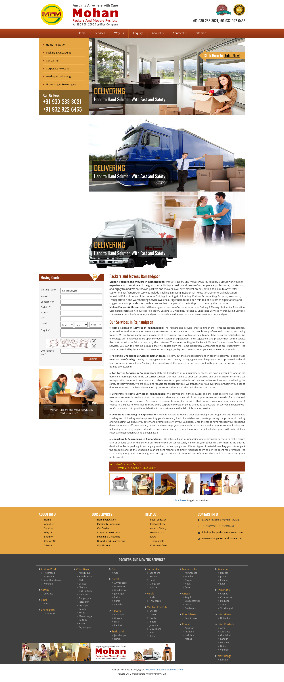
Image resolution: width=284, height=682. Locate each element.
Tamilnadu (224, 590)
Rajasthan (223, 569)
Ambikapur (84, 572)
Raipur (82, 623)
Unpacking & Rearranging (61, 84)
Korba (82, 612)
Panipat (118, 625)
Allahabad (225, 631)
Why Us (119, 33)
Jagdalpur (84, 601)
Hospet (153, 576)
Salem (223, 604)
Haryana (117, 610)
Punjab (186, 624)
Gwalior (153, 618)
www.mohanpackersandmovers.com (222, 538)
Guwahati (48, 593)
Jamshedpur (120, 635)
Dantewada (85, 594)
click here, (177, 500)
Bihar (44, 600)
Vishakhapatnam (52, 580)
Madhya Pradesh (157, 607)
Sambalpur (190, 608)
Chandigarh (48, 609)
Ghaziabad (225, 635)
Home (81, 33)
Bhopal (153, 610)
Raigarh (83, 619)
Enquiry (138, 33)
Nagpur (189, 580)
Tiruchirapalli (226, 608)
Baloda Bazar (85, 576)
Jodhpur (224, 580)
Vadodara (119, 604)
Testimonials (157, 541)
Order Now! (232, 55)
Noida (223, 646)
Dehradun (225, 618)
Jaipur (223, 576)
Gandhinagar (121, 590)
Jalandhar (190, 631)
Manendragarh (86, 616)
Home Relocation (56, 44)
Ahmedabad (120, 582)
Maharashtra (189, 569)
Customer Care (158, 545)
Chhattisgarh (83, 569)
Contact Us (180, 33)
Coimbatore (226, 597)
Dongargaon (85, 598)
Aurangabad (191, 572)
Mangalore (155, 583)
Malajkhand (155, 628)
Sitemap (201, 33)
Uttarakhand (225, 614)
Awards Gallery (158, 528)
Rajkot (117, 597)
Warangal (48, 583)
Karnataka (153, 569)
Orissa (186, 593)
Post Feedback (158, 519)
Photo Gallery (157, 524)
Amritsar (189, 628)
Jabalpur (154, 625)
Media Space (157, 532)
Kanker (82, 609)
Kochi (152, 597)
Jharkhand (118, 631)
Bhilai (82, 580)
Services (100, 33)
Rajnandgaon (85, 627)
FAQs (153, 536)
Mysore (153, 587)
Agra (222, 628)
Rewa (152, 632)
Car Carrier (52, 60)
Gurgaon (118, 618)
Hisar (117, 621)
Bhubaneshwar (192, 600)
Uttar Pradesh (226, 624)
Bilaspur (83, 583)
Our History (103, 545)
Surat (117, 600)
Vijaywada (49, 576)
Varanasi (224, 649)
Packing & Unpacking (58, 52)
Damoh (153, 614)
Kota (222, 583)
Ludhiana (189, 635)
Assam (45, 590)
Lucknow (224, 642)
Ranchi (117, 638)
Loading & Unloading (58, 76)
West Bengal (225, 656)
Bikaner (224, 572)
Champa (83, 587)
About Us (158, 33)
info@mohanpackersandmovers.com (222, 532)
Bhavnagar (119, 586)
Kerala (150, 593)
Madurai (224, 600)
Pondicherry (189, 614)
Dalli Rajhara (85, 590)
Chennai (224, 593)
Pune (187, 587)
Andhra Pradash (50, 569)
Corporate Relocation (58, 68)
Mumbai (189, 576)
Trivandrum (155, 600)
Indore (153, 621)
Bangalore (155, 572)
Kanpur (224, 638)
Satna (152, 636)
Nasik (188, 583)
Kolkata (224, 659)
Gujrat (115, 579)
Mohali (188, 638)
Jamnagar (119, 593)
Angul (188, 597)
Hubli (152, 580)
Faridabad (119, 614)
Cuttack (189, 604)
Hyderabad (49, 572)
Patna (46, 603)
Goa (114, 569)
